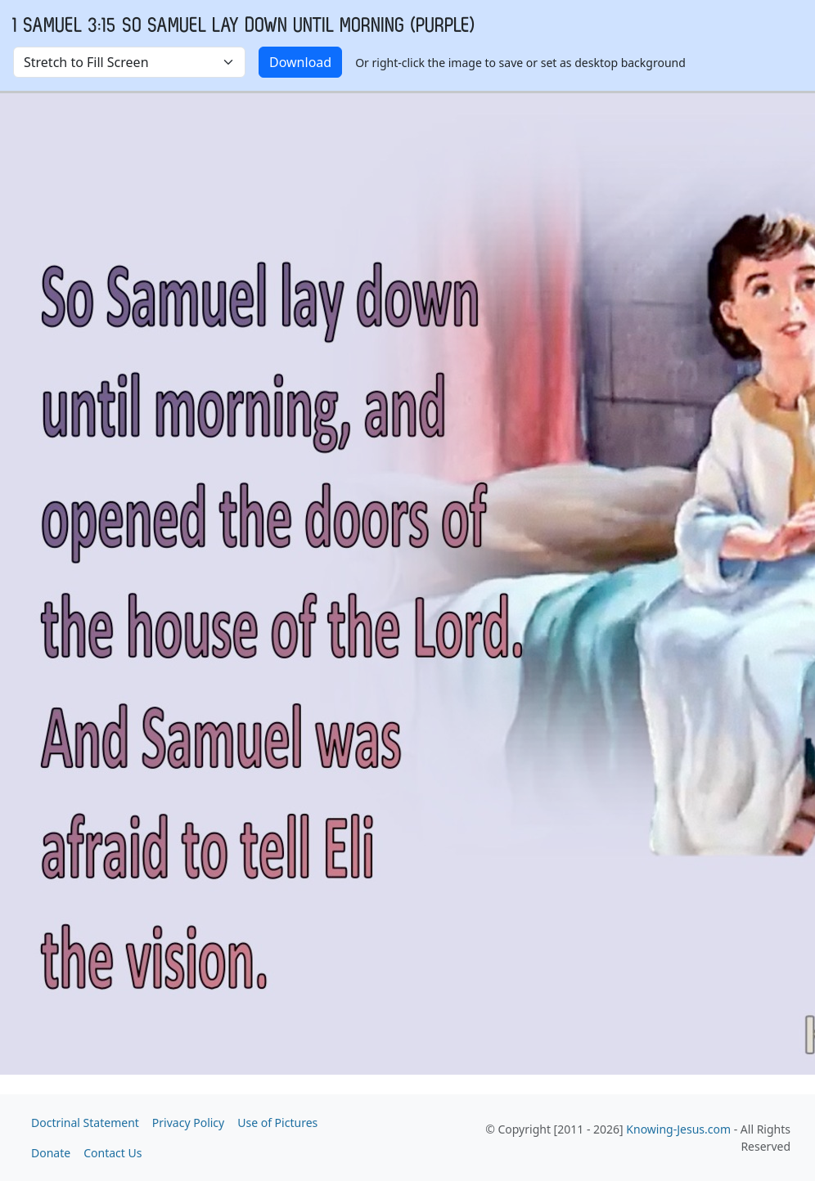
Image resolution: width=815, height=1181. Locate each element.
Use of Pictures (277, 1122)
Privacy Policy (188, 1122)
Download (300, 62)
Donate (50, 1153)
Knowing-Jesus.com (678, 1129)
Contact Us (112, 1153)
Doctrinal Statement (85, 1122)
